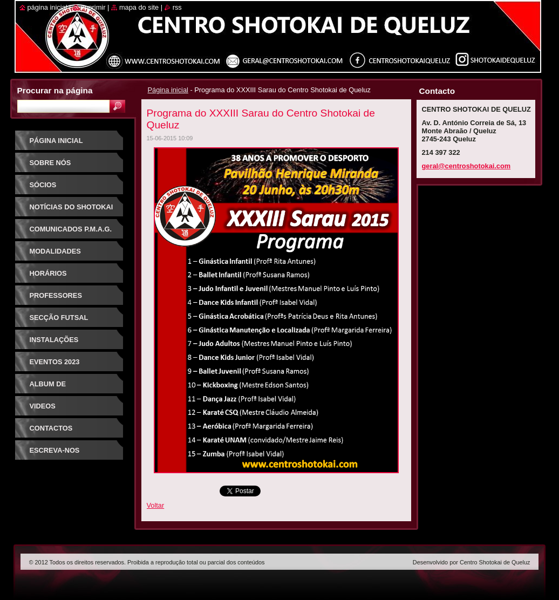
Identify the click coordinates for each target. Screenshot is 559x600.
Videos (43, 406)
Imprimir (93, 7)
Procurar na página (55, 90)
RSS (177, 7)
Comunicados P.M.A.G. (71, 229)
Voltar (156, 505)
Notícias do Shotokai (71, 207)
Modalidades (55, 251)
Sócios (43, 185)
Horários (48, 273)
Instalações (54, 340)
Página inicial (168, 90)
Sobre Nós (50, 163)
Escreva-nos (55, 450)
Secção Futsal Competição (59, 321)
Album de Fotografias (55, 388)
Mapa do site (139, 7)
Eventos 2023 (55, 362)
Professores (56, 295)
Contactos (51, 428)
